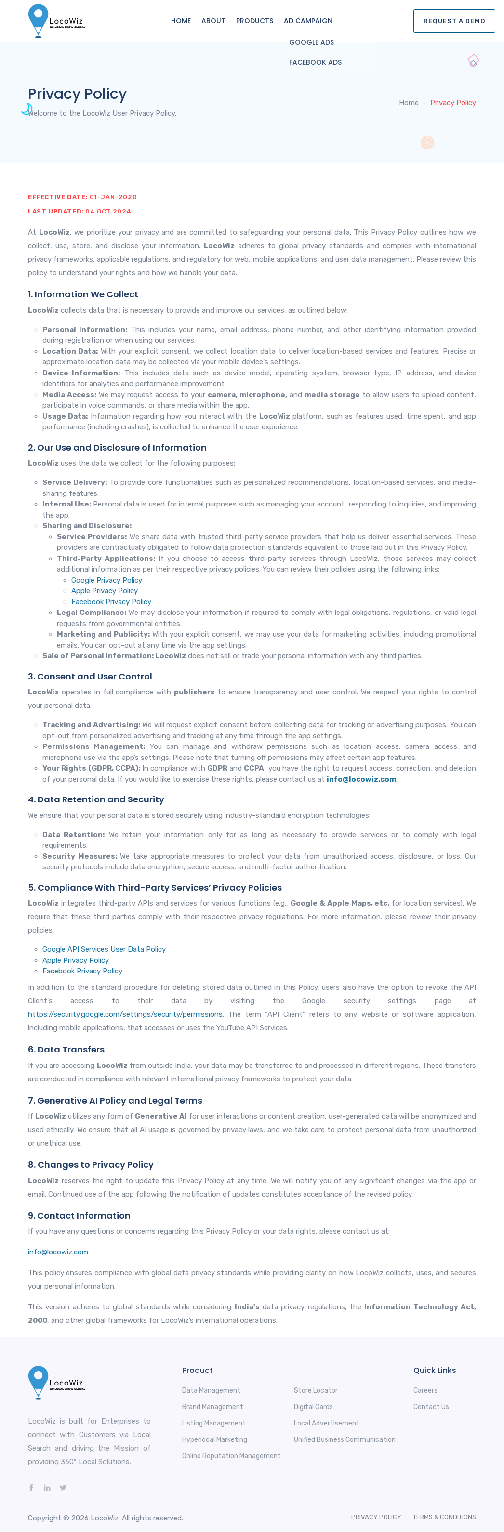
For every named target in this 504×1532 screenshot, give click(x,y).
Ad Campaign (308, 21)
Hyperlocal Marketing (214, 1440)
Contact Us (431, 1407)
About (213, 21)
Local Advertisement (326, 1423)
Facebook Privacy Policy (111, 602)
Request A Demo (454, 21)
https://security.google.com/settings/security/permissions (125, 1014)
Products (254, 21)
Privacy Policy (376, 1516)
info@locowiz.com (361, 779)
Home (181, 21)
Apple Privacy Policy (104, 590)
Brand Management (212, 1407)
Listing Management (214, 1423)
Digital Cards (313, 1407)
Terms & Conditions (444, 1516)
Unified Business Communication (345, 1440)
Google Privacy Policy (106, 580)
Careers (425, 1390)
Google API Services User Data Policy (104, 949)
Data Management (211, 1390)
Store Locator (316, 1390)
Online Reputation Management (231, 1456)
